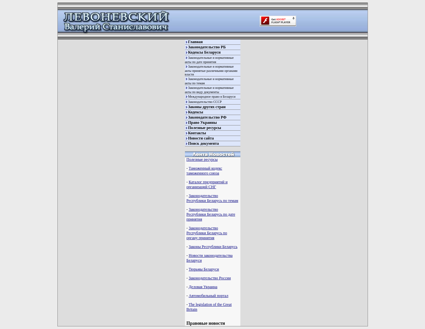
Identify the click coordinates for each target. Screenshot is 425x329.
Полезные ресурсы (204, 127)
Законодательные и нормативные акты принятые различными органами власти (211, 70)
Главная (195, 42)
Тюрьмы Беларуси (204, 269)
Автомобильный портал (208, 295)
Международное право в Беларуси (212, 96)
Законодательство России (210, 278)
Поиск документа (203, 143)
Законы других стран (207, 107)
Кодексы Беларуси (204, 52)
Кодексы (195, 112)
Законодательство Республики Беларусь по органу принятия (207, 233)
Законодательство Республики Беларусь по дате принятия (211, 214)
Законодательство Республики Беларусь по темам (212, 198)
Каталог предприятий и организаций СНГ (207, 184)
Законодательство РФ (207, 117)
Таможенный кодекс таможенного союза (204, 170)
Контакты (197, 133)
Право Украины (202, 122)
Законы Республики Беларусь (213, 246)
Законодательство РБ (207, 47)
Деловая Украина (203, 287)
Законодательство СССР (205, 102)
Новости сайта (201, 138)
